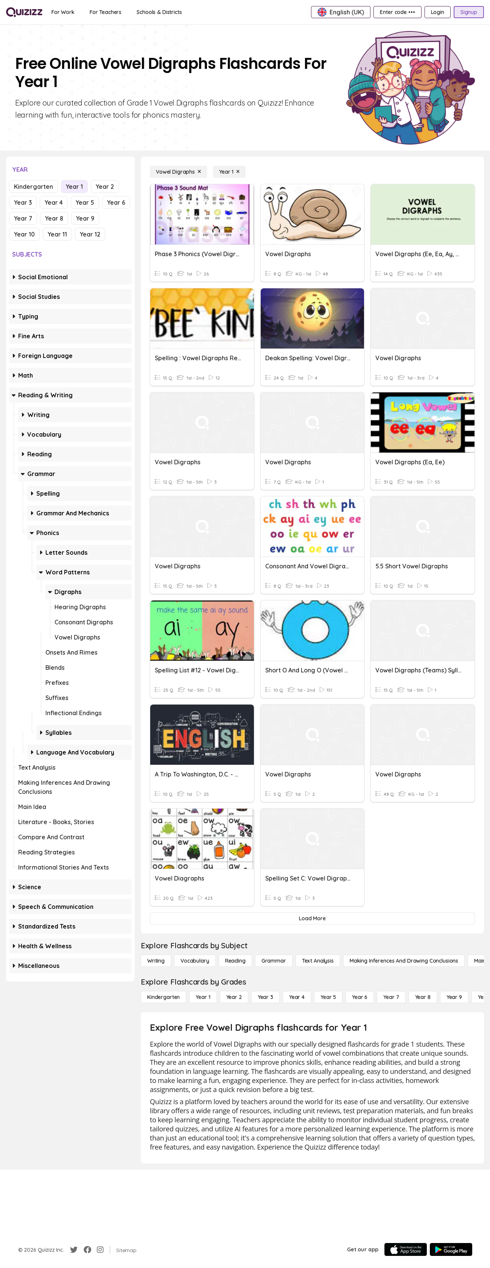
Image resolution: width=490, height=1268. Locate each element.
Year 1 (74, 186)
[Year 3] (265, 997)
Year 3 (23, 202)
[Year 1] (229, 172)
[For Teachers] (106, 12)
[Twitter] (74, 1250)
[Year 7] (391, 997)
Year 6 (116, 202)
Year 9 (85, 218)
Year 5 (85, 202)
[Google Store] (451, 1249)
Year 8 (54, 218)
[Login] (438, 12)
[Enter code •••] (397, 12)
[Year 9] (454, 997)
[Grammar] (273, 961)
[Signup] (469, 12)
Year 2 (105, 186)
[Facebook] (87, 1250)
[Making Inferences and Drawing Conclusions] (404, 961)
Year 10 (24, 234)
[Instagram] (100, 1250)
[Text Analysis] (318, 961)
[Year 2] (234, 997)
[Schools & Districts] (159, 12)
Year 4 (54, 202)
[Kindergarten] (163, 997)
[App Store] (405, 1249)
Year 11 (57, 234)
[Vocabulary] (195, 961)
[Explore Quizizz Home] (24, 12)
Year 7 (23, 218)
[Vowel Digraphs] (178, 172)
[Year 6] (359, 997)
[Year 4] (297, 997)
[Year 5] (328, 997)
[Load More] (312, 918)
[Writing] (156, 961)
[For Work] (63, 12)
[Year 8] (423, 997)
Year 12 (90, 234)
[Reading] (235, 961)
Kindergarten (33, 186)
